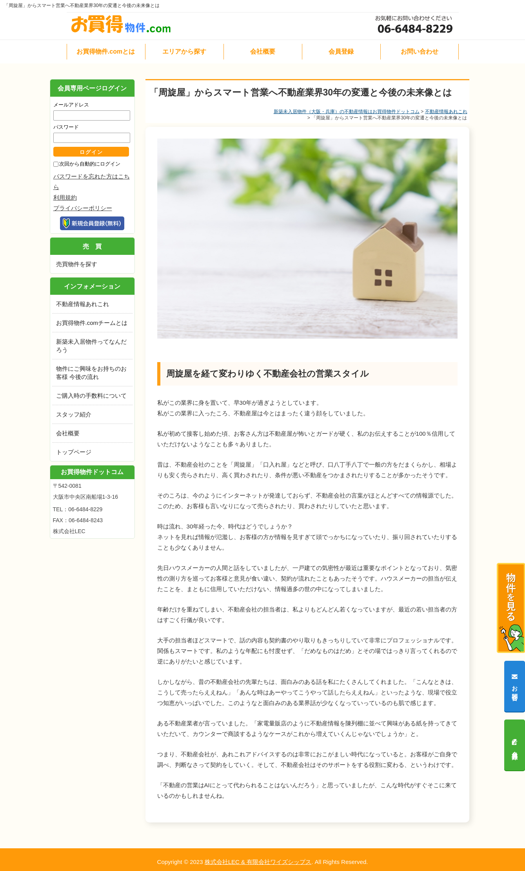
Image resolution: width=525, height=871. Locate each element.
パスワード (66, 127)
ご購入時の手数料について (91, 395)
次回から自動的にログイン (89, 164)
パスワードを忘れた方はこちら (91, 181)
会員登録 (515, 744)
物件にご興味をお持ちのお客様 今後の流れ (91, 372)
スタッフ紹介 (73, 414)
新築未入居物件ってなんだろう (91, 345)
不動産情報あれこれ (446, 111)
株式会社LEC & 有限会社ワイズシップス (258, 861)
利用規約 (65, 197)
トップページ (73, 452)
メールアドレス (71, 105)
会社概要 (68, 433)
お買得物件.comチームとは (92, 322)
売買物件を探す (76, 264)
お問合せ (515, 686)
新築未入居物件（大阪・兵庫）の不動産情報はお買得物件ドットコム (347, 111)
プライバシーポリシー (82, 208)
